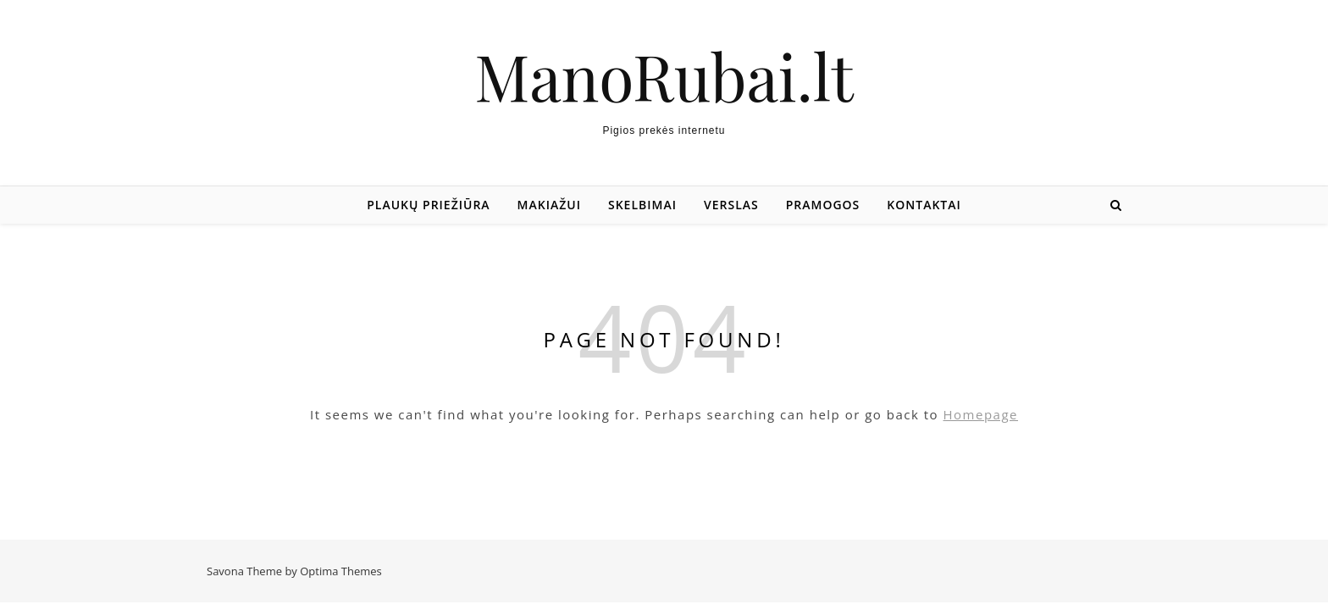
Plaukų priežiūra (428, 205)
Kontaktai (923, 205)
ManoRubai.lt (663, 76)
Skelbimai (642, 205)
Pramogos (823, 205)
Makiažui (549, 205)
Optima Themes (341, 571)
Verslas (731, 205)
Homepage (980, 414)
